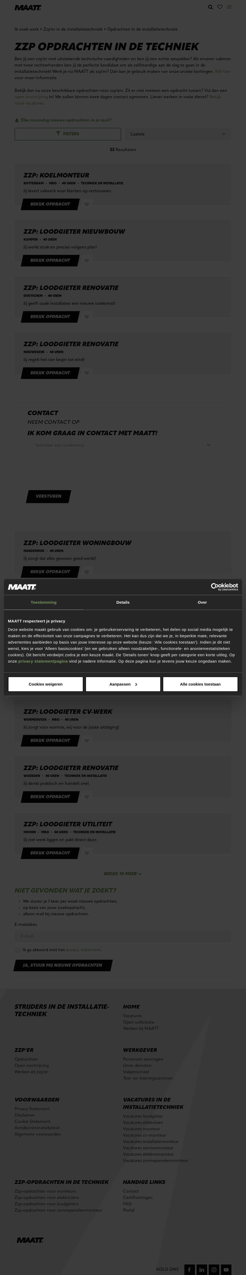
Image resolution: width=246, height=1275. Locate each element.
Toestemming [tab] (44, 602)
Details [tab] (123, 602)
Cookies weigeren (199, 684)
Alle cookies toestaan (45, 684)
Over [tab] (202, 602)
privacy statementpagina (43, 661)
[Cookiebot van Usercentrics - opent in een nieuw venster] (215, 587)
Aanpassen (122, 684)
